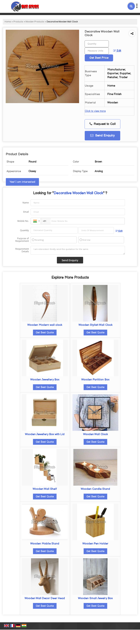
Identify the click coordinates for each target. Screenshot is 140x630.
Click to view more (95, 111)
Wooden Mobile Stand (44, 543)
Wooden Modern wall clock (44, 325)
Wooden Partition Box (95, 379)
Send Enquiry (102, 135)
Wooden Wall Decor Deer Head (45, 598)
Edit (117, 50)
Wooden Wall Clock (95, 434)
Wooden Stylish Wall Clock (95, 325)
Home (8, 21)
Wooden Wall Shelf (45, 489)
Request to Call (103, 124)
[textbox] (97, 50)
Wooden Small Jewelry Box (95, 598)
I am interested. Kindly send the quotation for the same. (78, 250)
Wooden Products (34, 21)
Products (18, 21)
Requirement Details (22, 250)
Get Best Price (98, 58)
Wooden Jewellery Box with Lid (44, 434)
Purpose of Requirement (22, 239)
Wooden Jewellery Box (44, 379)
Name (26, 202)
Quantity (24, 230)
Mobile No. (23, 221)
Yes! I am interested (22, 182)
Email (26, 211)
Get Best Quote (45, 332)
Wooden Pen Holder (95, 543)
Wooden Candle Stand (95, 489)
